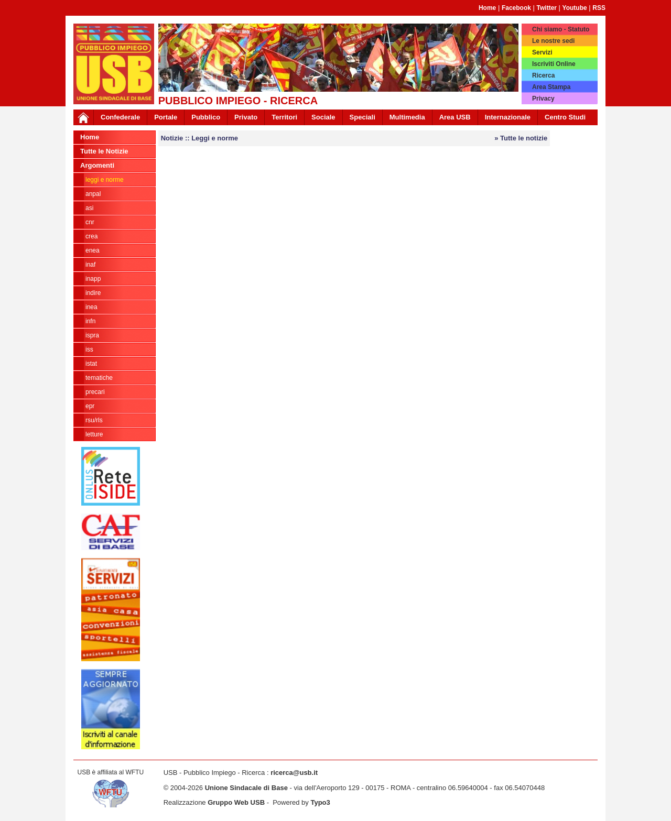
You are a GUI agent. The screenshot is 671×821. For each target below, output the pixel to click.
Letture (94, 434)
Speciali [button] (362, 117)
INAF (90, 264)
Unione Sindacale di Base (246, 788)
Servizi (542, 52)
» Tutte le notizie (520, 138)
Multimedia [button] (407, 117)
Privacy (543, 98)
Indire (93, 293)
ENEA (92, 250)
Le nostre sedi (553, 41)
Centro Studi (565, 117)
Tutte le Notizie (104, 151)
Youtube (574, 8)
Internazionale (508, 117)
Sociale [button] (323, 117)
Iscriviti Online (554, 64)
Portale (165, 117)
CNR (89, 222)
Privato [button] (245, 117)
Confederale (120, 117)
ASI (89, 208)
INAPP (93, 278)
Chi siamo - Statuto (560, 29)
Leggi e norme (104, 179)
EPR (89, 406)
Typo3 (320, 802)
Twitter (547, 8)
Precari (95, 392)
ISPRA (92, 335)
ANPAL (93, 194)
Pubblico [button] (205, 117)
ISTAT (91, 363)
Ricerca (543, 75)
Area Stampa (551, 87)
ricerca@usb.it (294, 772)
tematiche (99, 377)
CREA (91, 236)
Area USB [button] (455, 117)
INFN (90, 321)
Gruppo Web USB (236, 802)
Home (487, 8)
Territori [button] (284, 117)
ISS (89, 349)
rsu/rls (94, 420)
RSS (598, 8)
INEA (91, 307)
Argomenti (97, 165)
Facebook (516, 8)
